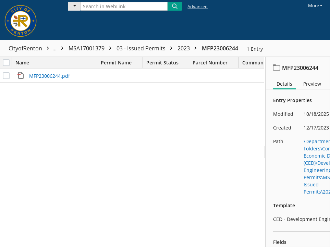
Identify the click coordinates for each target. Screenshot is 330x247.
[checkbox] (6, 62)
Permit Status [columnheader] (167, 62)
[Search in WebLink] (124, 6)
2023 (189, 48)
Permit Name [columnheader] (122, 62)
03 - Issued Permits (146, 48)
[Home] (29, 20)
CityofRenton (38, 48)
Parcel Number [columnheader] (216, 62)
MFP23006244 (220, 48)
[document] (298, 152)
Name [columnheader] (56, 62)
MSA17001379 (92, 48)
